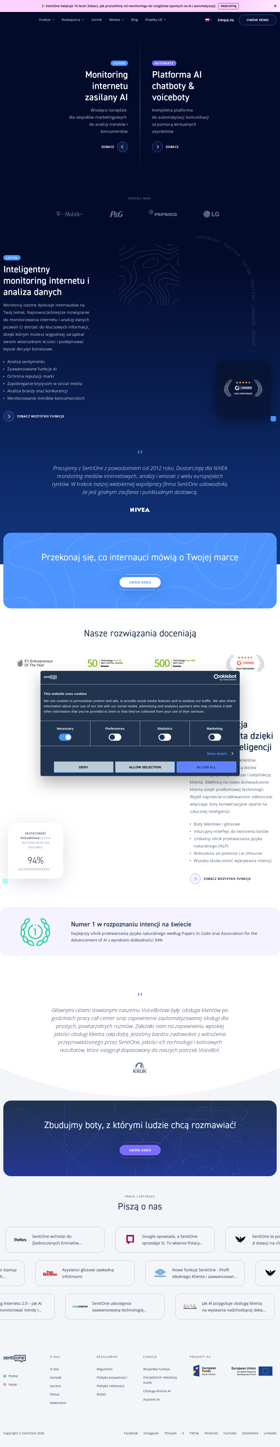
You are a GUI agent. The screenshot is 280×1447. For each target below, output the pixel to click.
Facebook (131, 1433)
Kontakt (56, 1377)
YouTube (230, 1433)
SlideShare (250, 1433)
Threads (170, 1433)
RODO (101, 1394)
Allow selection (145, 767)
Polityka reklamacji (111, 1386)
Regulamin (105, 1369)
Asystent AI (151, 1399)
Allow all (206, 767)
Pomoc (14, 1376)
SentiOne (29, 1433)
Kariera (55, 1386)
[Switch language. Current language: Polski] (209, 20)
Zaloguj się (226, 20)
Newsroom (58, 1403)
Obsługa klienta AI (157, 1391)
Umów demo (140, 582)
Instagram (151, 1433)
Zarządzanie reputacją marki (160, 1380)
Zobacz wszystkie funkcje (36, 416)
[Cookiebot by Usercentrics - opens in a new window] (217, 677)
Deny (83, 767)
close (275, 6)
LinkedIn (270, 1433)
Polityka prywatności (112, 1377)
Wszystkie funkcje (156, 1369)
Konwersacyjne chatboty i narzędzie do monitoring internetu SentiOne (15, 20)
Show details (217, 753)
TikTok (194, 1433)
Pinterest (211, 1433)
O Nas (54, 1369)
